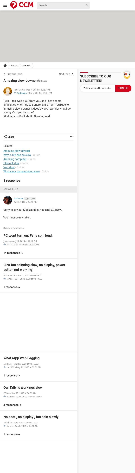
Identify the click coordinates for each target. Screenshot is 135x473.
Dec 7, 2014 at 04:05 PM (40, 93)
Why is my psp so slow (17, 155)
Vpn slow (9, 167)
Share (11, 137)
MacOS (26, 65)
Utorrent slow (11, 163)
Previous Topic (14, 74)
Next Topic (64, 74)
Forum (14, 65)
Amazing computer (14, 159)
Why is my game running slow (21, 171)
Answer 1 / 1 (10, 189)
